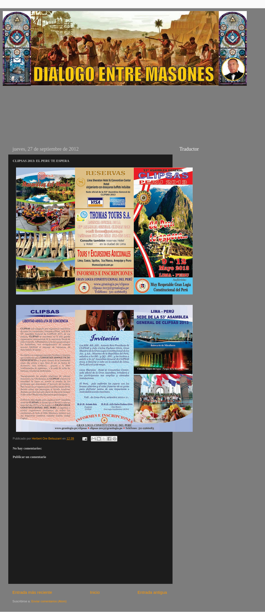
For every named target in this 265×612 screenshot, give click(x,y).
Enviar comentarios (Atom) (49, 601)
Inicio (95, 592)
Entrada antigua (152, 592)
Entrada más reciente (32, 592)
